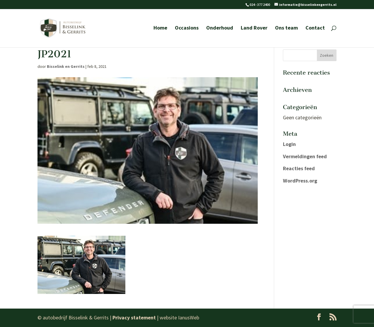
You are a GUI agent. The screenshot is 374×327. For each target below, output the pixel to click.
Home (160, 29)
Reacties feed (299, 168)
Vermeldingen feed (305, 156)
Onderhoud (219, 29)
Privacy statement (134, 317)
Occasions (187, 29)
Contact (315, 29)
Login (289, 144)
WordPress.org (300, 180)
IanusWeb (189, 317)
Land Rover (254, 29)
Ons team (286, 29)
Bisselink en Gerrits (66, 66)
